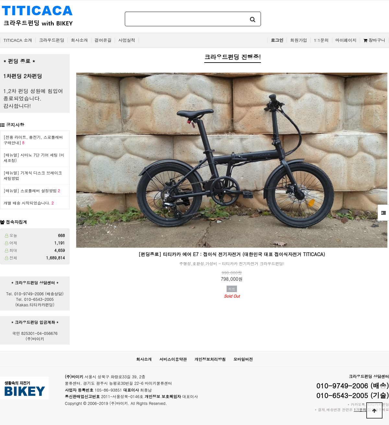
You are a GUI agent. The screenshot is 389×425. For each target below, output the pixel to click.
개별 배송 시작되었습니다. (29, 203)
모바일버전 (243, 359)
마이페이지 (346, 40)
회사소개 (79, 40)
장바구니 (374, 40)
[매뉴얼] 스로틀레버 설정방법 (32, 190)
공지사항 (15, 125)
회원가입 (298, 40)
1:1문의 (321, 40)
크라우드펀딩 (51, 40)
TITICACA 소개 (18, 40)
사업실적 (126, 40)
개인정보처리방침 (210, 359)
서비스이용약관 (173, 359)
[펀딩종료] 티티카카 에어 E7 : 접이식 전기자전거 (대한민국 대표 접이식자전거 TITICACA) (231, 254)
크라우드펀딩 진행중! (232, 57)
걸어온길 (103, 40)
